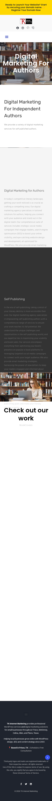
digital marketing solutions (36, 727)
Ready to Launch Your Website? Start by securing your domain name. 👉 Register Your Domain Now (26, 7)
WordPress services (12, 727)
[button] (6, 36)
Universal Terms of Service (28, 773)
